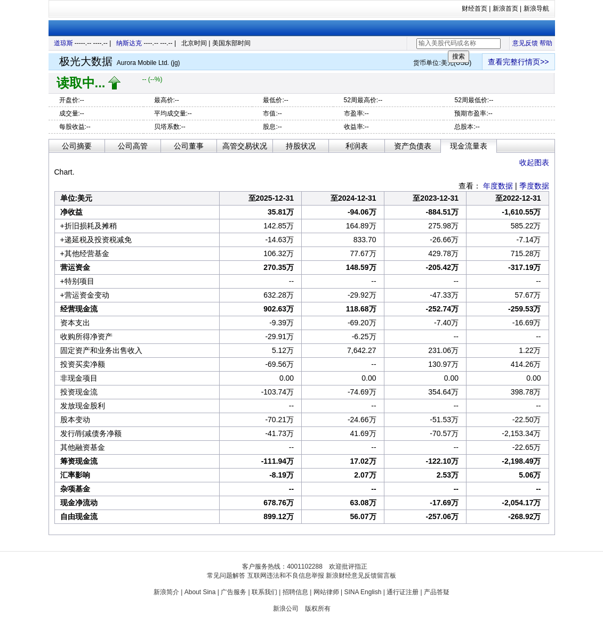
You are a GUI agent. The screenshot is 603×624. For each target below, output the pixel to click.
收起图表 (534, 162)
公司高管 (133, 146)
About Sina (200, 592)
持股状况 (301, 146)
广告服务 (233, 592)
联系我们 (264, 592)
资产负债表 (412, 146)
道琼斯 (63, 43)
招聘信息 (295, 592)
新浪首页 (505, 8)
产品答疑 (436, 592)
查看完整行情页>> (518, 62)
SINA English (362, 592)
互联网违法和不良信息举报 (285, 575)
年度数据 (498, 186)
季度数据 (534, 186)
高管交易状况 (244, 146)
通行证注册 (403, 592)
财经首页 (474, 8)
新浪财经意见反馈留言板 (361, 575)
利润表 (356, 146)
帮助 (546, 43)
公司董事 (189, 146)
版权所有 (318, 608)
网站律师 (326, 592)
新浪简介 (166, 592)
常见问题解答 (226, 575)
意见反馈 (525, 43)
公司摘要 (77, 146)
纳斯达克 (129, 43)
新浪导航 (536, 8)
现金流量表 (468, 146)
